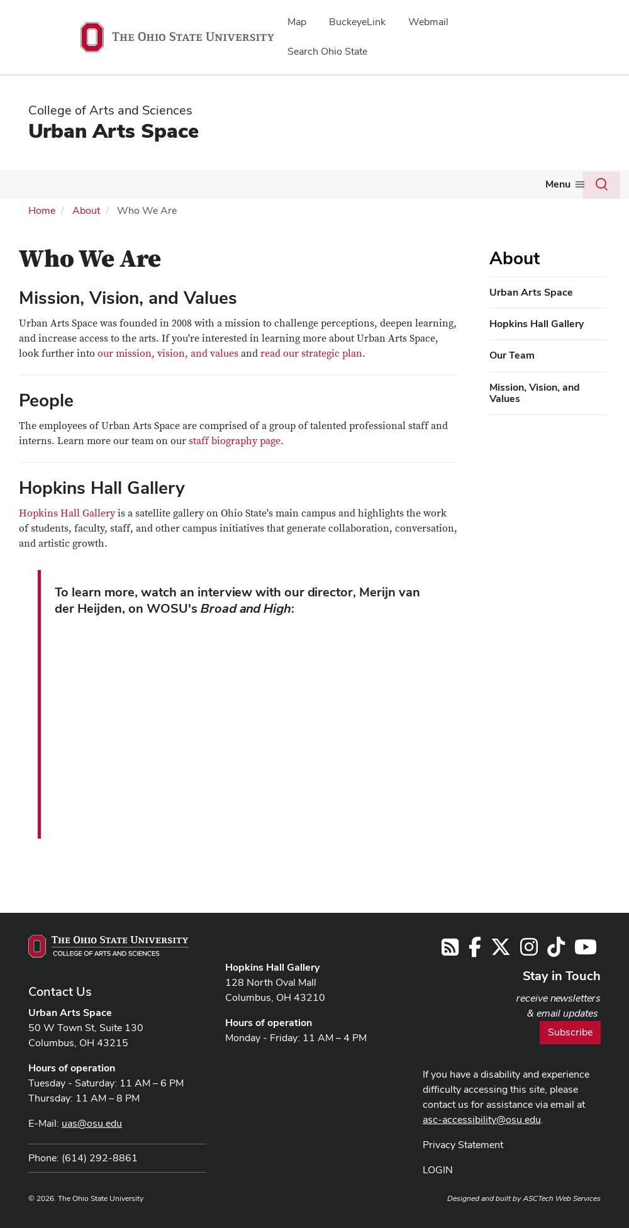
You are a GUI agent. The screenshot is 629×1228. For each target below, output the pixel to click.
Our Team (512, 355)
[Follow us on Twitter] (501, 950)
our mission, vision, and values (167, 353)
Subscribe (570, 1032)
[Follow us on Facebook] (475, 950)
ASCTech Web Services (562, 1198)
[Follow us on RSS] (450, 950)
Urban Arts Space (113, 130)
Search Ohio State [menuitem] (327, 51)
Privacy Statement (463, 1144)
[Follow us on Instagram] (529, 950)
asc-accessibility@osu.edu (482, 1119)
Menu (558, 184)
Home (41, 210)
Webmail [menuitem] (428, 21)
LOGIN (438, 1169)
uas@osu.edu (92, 1123)
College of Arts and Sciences (110, 110)
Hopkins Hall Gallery (67, 513)
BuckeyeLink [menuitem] (357, 21)
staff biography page (235, 441)
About (86, 210)
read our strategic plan (311, 353)
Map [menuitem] (296, 21)
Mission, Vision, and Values (534, 393)
